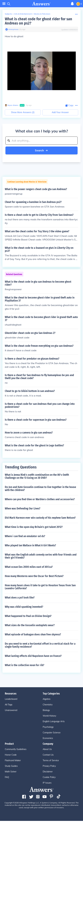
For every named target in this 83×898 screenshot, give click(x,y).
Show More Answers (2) (22, 112)
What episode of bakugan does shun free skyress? (33, 634)
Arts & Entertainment (23, 14)
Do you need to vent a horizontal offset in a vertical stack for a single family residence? (40, 645)
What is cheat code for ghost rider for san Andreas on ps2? (38, 21)
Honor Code (11, 754)
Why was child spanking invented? (24, 606)
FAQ (7, 777)
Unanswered (11, 710)
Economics (48, 738)
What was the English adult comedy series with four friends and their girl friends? (41, 556)
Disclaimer (48, 771)
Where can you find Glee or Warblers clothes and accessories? (40, 499)
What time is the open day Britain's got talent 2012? (34, 527)
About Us (47, 749)
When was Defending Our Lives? (22, 508)
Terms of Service (51, 760)
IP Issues (47, 782)
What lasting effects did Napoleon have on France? (33, 656)
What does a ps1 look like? (20, 597)
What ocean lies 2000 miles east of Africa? (29, 567)
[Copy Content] (69, 105)
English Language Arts (54, 721)
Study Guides (11, 766)
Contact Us (48, 754)
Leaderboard (11, 699)
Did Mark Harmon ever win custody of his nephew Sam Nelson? (40, 517)
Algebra (46, 699)
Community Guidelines (15, 749)
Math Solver (10, 771)
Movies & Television (42, 14)
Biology (46, 710)
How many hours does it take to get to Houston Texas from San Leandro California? (40, 587)
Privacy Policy (49, 766)
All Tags (8, 704)
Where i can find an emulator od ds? (25, 536)
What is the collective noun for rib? (24, 665)
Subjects (8, 14)
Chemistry (48, 704)
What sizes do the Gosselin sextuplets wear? (30, 625)
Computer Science (52, 732)
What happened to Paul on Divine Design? (28, 616)
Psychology (48, 727)
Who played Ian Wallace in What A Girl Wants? (30, 545)
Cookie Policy (49, 777)
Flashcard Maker (13, 760)
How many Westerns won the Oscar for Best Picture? (34, 576)
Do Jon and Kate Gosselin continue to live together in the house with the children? (40, 488)
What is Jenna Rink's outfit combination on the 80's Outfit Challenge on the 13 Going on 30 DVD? (37, 476)
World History (49, 715)
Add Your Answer (60, 112)
